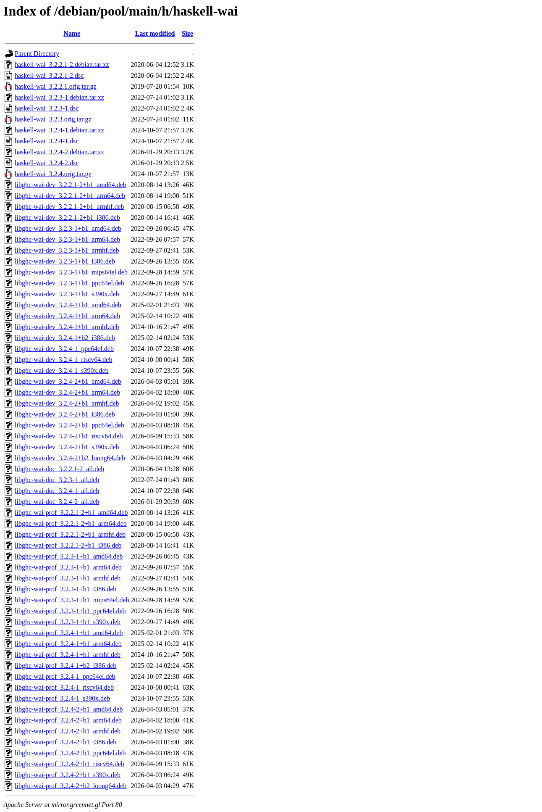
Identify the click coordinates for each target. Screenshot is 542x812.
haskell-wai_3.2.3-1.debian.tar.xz (59, 97)
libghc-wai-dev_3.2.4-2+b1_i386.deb (65, 414)
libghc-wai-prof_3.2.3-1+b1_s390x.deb (67, 621)
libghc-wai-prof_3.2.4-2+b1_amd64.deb (69, 709)
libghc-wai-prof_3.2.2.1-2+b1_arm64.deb (71, 523)
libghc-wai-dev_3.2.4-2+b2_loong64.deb (70, 457)
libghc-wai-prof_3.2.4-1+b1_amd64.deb (69, 632)
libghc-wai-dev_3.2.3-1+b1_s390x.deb (67, 294)
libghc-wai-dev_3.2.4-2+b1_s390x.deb (67, 447)
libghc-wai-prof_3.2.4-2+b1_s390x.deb (67, 774)
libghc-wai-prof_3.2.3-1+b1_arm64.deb (68, 567)
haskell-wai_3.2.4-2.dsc (47, 162)
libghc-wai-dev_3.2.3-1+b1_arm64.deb (67, 239)
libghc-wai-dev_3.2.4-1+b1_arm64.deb (67, 315)
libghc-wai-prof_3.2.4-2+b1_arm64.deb (68, 720)
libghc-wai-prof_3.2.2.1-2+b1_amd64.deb (71, 512)
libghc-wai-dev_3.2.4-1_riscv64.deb (63, 359)
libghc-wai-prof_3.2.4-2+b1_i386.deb (65, 742)
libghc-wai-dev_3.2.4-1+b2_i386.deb (65, 337)
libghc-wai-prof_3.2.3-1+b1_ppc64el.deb (70, 610)
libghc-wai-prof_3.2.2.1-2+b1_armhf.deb (70, 534)
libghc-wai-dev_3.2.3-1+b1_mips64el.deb (71, 272)
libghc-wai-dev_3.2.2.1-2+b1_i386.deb (67, 217)
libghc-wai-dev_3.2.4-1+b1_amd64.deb (68, 304)
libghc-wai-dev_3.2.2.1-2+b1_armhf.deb (69, 206)
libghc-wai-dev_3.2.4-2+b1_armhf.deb (67, 403)
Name (71, 33)
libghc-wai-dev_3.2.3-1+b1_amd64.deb (68, 228)
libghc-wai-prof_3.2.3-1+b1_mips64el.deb (72, 600)
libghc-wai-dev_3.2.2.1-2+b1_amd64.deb (70, 184)
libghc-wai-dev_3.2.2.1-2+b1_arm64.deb (70, 195)
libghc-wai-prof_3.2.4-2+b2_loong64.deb (70, 785)
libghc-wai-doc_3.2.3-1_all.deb (57, 479)
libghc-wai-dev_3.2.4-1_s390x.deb (62, 370)
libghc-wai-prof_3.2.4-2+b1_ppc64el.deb (70, 753)
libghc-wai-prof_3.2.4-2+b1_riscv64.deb (69, 763)
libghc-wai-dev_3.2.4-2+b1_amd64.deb (68, 381)
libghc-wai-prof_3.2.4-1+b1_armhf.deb (67, 654)
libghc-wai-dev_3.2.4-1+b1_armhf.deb (67, 326)
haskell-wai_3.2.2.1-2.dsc (49, 75)
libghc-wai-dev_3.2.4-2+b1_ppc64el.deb (69, 425)
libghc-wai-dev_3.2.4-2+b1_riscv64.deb (69, 436)
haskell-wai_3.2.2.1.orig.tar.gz (56, 86)
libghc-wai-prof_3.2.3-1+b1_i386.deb (65, 589)
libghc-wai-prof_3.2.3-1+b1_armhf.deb (67, 578)
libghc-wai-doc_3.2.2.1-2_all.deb (59, 468)
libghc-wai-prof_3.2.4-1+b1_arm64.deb (68, 643)
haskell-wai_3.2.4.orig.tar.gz (53, 173)
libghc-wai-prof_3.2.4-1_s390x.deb (62, 698)
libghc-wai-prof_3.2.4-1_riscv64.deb (64, 687)
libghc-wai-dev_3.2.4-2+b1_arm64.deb (67, 392)
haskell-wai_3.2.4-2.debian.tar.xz (59, 152)
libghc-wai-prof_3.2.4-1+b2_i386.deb (65, 665)
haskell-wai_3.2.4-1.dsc (47, 141)
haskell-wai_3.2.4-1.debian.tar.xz (59, 130)
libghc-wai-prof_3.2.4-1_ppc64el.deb (65, 676)
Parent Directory (37, 53)
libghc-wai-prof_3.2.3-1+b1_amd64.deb (69, 556)
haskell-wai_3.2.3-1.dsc (47, 108)
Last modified (155, 33)
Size (188, 33)
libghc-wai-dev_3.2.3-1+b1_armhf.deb (67, 250)
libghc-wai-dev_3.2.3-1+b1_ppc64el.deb (69, 283)
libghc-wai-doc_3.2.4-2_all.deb (57, 501)
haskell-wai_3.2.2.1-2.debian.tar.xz (62, 64)
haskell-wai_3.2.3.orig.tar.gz (53, 119)
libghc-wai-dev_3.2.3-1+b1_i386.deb (65, 261)
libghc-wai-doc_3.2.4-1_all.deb (57, 490)
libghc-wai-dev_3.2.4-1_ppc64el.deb (64, 348)
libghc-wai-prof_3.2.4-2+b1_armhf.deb (67, 731)
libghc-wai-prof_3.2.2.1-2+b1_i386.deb (68, 545)
